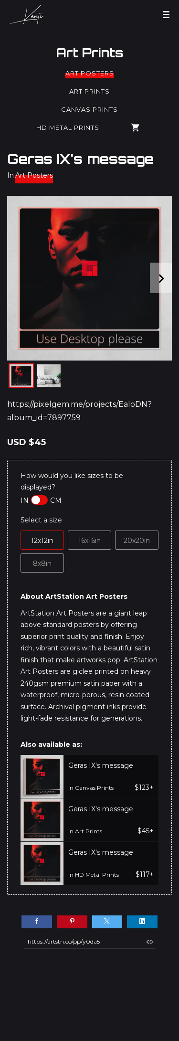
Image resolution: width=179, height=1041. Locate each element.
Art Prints (90, 52)
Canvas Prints (89, 109)
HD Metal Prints (67, 127)
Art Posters (89, 73)
